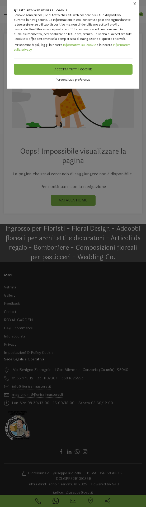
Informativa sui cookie (79, 44)
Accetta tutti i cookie (73, 69)
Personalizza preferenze (73, 79)
